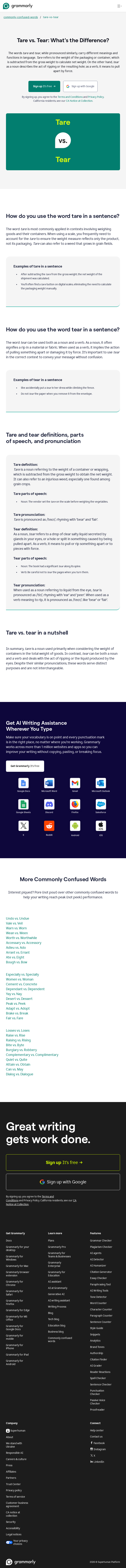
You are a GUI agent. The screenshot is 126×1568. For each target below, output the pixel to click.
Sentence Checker (101, 1384)
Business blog (56, 1331)
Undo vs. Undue (17, 918)
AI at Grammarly (57, 1288)
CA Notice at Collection (79, 100)
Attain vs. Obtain (18, 1064)
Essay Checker (98, 1278)
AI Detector (97, 1259)
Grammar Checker (101, 1240)
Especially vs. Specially (22, 974)
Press (9, 1465)
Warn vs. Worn (16, 928)
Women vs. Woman (19, 979)
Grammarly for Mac (17, 1266)
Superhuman (15, 1431)
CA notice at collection (13, 1514)
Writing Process (57, 1306)
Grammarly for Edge (18, 1310)
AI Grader (96, 1365)
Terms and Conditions (70, 97)
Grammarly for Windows (14, 1258)
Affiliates (11, 1471)
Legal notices (13, 1534)
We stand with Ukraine (14, 1445)
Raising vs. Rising (18, 1040)
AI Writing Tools (99, 1290)
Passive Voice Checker (97, 1402)
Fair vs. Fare (14, 1018)
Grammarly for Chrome (14, 1283)
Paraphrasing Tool (100, 1284)
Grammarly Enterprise (54, 1264)
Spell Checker (98, 1378)
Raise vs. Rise (15, 1035)
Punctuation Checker (97, 1392)
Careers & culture (16, 1459)
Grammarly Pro (57, 1247)
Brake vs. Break (17, 1013)
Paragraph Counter (101, 1315)
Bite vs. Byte (15, 1045)
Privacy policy (14, 1490)
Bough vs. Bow (16, 962)
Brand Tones (97, 1347)
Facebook (97, 1443)
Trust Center (13, 1484)
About (9, 1437)
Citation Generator (101, 1272)
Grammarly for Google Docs (14, 1328)
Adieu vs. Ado (16, 948)
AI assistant (54, 1281)
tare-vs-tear (51, 17)
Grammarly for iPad (17, 1354)
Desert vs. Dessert (19, 999)
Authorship (96, 1353)
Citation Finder (98, 1359)
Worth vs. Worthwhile (21, 938)
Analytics (95, 1340)
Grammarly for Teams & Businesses (59, 1255)
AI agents (95, 1253)
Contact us (96, 1436)
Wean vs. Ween (17, 933)
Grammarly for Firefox (14, 1302)
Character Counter (101, 1309)
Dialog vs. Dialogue (19, 1074)
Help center (97, 1430)
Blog (50, 1313)
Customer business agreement (17, 1504)
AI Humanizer (98, 1265)
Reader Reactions (100, 1372)
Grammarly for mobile (14, 1337)
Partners (11, 1478)
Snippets (95, 1334)
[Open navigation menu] (119, 6)
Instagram (98, 1449)
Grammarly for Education (56, 1274)
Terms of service (15, 1496)
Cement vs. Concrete (21, 984)
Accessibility (13, 1528)
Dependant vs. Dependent (25, 989)
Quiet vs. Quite (16, 1060)
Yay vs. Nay (14, 994)
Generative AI (56, 1294)
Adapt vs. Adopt (18, 1008)
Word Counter (98, 1303)
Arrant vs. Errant (18, 952)
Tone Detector (98, 1297)
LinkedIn (97, 1461)
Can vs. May (14, 1069)
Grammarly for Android (14, 1362)
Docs (9, 1240)
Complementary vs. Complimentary (32, 1055)
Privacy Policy (96, 97)
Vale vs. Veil (14, 923)
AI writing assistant (59, 1300)
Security (11, 1522)
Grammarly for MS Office (16, 1318)
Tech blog (53, 1319)
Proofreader (97, 1409)
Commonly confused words (60, 1340)
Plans (51, 1240)
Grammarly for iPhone (14, 1347)
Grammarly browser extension (17, 1274)
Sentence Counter (100, 1322)
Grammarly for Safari (14, 1293)
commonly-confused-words (21, 17)
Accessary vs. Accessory (23, 943)
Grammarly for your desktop (17, 1248)
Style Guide (96, 1328)
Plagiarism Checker (101, 1247)
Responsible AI (14, 1452)
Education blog (56, 1325)
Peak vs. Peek (16, 1004)
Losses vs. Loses (18, 1030)
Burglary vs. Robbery (21, 1050)
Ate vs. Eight (15, 957)
